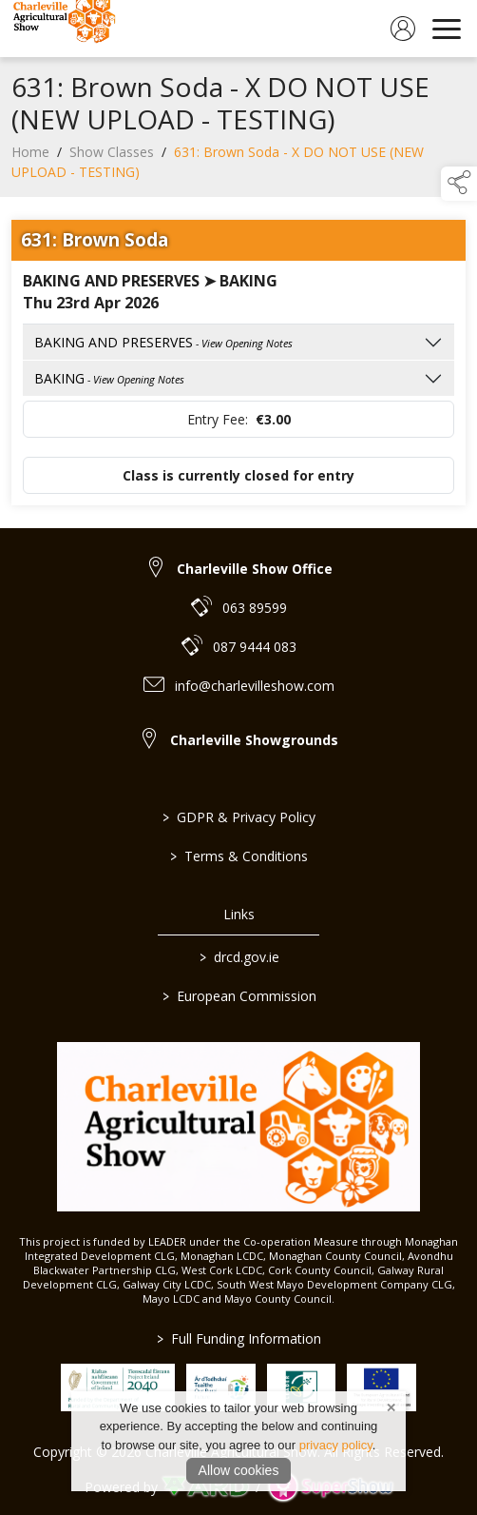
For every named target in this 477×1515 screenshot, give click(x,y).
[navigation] (446, 28)
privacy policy (335, 1445)
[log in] (403, 28)
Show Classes (111, 159)
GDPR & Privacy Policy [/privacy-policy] (238, 817)
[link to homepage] (62, 28)
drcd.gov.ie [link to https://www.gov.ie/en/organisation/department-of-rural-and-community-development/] (238, 957)
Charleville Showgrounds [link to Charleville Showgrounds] (254, 740)
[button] (459, 184)
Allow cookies (239, 1470)
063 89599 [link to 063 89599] (254, 608)
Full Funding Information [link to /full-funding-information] (239, 1338)
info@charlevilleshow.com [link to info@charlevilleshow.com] (254, 686)
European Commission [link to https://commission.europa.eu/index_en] (238, 996)
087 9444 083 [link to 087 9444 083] (254, 647)
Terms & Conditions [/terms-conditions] (239, 856)
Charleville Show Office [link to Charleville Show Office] (255, 569)
